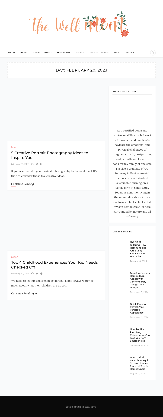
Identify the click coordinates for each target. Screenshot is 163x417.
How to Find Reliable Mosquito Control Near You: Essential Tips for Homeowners (140, 363)
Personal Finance (99, 52)
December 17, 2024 (139, 292)
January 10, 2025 (138, 261)
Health (48, 52)
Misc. (117, 52)
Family (36, 52)
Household (63, 52)
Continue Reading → (24, 184)
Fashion (79, 52)
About (23, 52)
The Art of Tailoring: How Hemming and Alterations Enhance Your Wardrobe (138, 249)
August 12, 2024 (137, 373)
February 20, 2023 (20, 164)
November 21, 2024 (139, 345)
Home (11, 52)
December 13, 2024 (139, 317)
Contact (129, 52)
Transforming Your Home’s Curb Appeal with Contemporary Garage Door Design (140, 280)
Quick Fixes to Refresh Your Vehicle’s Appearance (138, 308)
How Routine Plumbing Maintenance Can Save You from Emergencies (140, 335)
